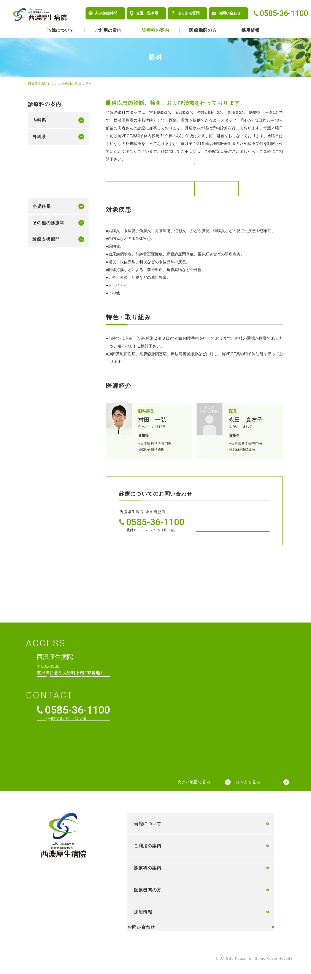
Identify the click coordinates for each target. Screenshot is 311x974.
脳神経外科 (49, 206)
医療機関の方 (203, 30)
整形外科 (47, 195)
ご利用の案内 (108, 30)
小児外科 (47, 184)
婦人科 (44, 249)
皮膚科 (44, 217)
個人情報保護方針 (43, 959)
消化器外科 (49, 152)
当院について (60, 30)
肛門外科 (47, 174)
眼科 (42, 238)
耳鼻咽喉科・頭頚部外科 (51, 263)
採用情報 (250, 30)
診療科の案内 (155, 30)
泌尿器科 (47, 228)
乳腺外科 (47, 163)
